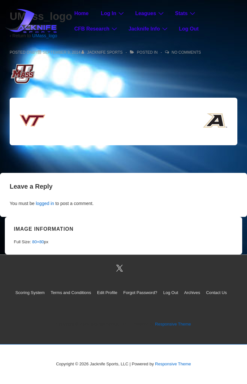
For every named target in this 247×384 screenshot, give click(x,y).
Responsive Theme (173, 324)
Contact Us (216, 292)
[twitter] (120, 268)
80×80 (38, 241)
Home (81, 13)
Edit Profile (107, 292)
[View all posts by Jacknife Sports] (102, 52)
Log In (113, 13)
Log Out (188, 28)
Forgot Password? (140, 292)
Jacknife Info (148, 28)
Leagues (150, 13)
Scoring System (30, 292)
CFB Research (96, 28)
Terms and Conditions (71, 292)
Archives (192, 292)
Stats (186, 13)
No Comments (186, 52)
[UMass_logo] (61, 52)
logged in (45, 203)
